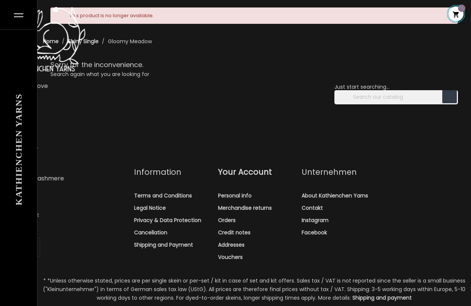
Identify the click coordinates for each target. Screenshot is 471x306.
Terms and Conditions (163, 195)
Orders (227, 220)
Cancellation (150, 232)
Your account (245, 172)
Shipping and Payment (163, 245)
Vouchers (230, 257)
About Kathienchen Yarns (335, 195)
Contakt (312, 208)
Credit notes (234, 232)
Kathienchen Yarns (19, 149)
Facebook (314, 232)
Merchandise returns (245, 208)
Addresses (231, 245)
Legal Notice (150, 208)
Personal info (235, 195)
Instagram (315, 220)
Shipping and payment (382, 298)
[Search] (396, 97)
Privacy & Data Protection (167, 220)
